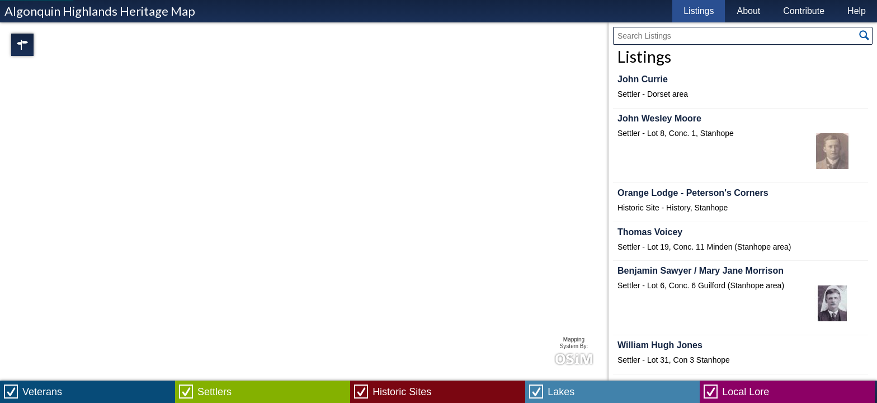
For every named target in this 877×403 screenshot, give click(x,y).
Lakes (561, 391)
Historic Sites (402, 391)
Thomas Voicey (649, 232)
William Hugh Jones (659, 345)
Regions (38, 44)
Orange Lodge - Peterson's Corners (692, 193)
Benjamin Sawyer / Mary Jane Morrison (700, 270)
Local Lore (745, 391)
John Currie (642, 79)
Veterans (42, 391)
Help (856, 11)
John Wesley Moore (659, 118)
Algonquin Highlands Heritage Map (99, 10)
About (748, 11)
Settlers (214, 391)
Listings (698, 11)
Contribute (803, 11)
